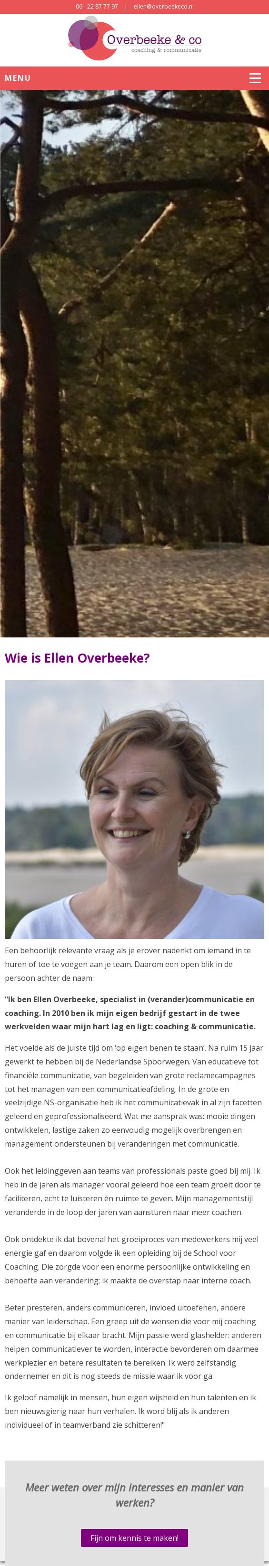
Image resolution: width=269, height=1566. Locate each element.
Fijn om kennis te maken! (134, 1538)
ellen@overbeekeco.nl (164, 6)
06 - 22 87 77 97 (97, 6)
